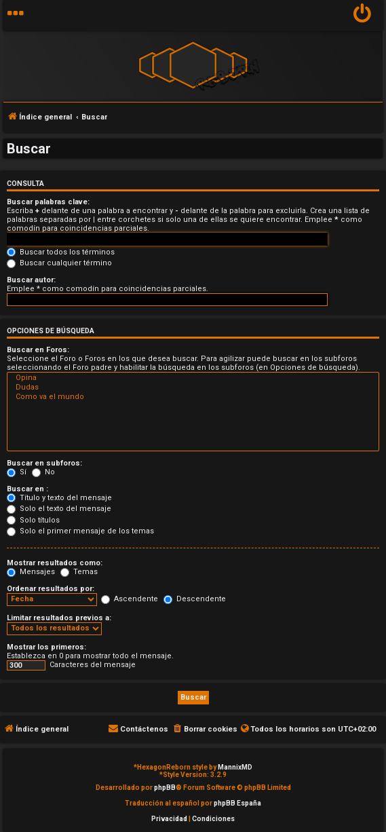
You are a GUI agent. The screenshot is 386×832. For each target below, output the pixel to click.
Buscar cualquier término (59, 263)
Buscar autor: (31, 280)
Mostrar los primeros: (46, 647)
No (43, 472)
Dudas (193, 387)
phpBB (165, 787)
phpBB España (237, 803)
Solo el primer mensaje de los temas (80, 531)
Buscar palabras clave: (48, 201)
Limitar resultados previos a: (59, 617)
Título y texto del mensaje (59, 497)
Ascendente (129, 598)
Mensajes (31, 571)
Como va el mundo (193, 397)
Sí (16, 472)
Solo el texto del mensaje (59, 508)
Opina (193, 378)
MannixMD (235, 767)
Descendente (194, 598)
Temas (79, 571)
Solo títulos (33, 520)
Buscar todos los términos (61, 252)
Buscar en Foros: (38, 349)
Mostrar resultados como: (54, 563)
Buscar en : (27, 489)
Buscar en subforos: (44, 463)
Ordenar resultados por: (50, 588)
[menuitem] (362, 15)
